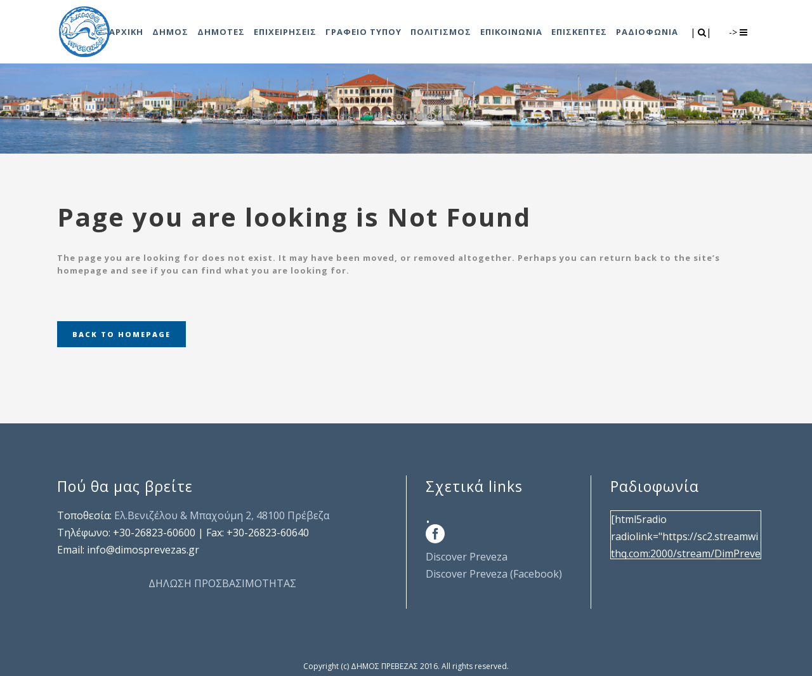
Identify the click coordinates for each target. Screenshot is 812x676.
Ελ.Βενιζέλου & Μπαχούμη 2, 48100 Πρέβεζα (221, 515)
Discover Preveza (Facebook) (494, 574)
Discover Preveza (467, 557)
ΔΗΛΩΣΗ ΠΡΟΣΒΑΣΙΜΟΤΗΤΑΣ (222, 583)
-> (738, 32)
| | (702, 32)
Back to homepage (121, 334)
